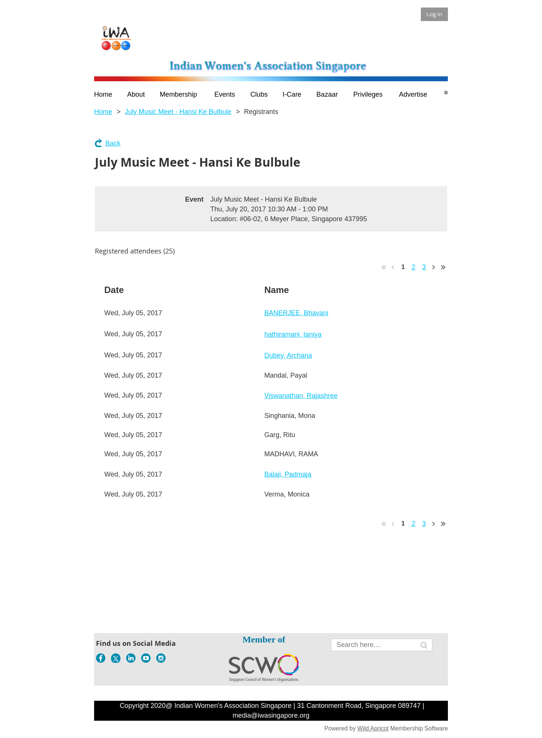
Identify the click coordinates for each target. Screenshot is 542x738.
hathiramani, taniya (292, 334)
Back (112, 143)
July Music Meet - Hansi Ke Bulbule (178, 111)
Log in (434, 14)
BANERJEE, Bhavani (296, 313)
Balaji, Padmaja (287, 474)
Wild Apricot (372, 728)
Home (103, 111)
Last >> (443, 267)
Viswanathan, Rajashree (301, 395)
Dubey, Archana (288, 355)
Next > (434, 267)
